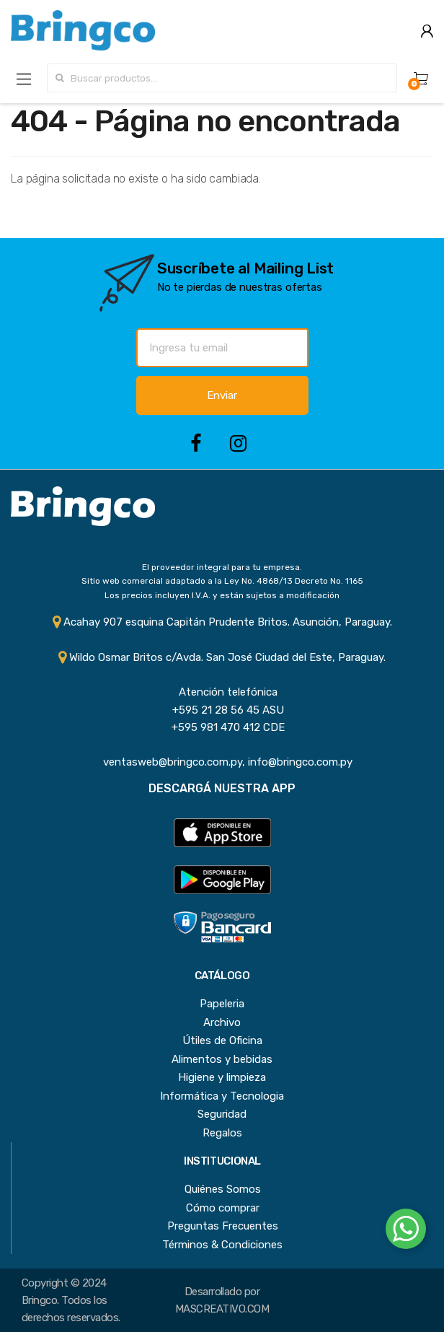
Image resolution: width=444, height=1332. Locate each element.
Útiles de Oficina (222, 1040)
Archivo (222, 1022)
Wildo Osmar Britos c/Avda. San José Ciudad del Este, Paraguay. (222, 657)
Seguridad (222, 1114)
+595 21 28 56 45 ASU (222, 710)
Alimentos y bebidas (222, 1059)
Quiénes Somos (223, 1189)
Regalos (222, 1132)
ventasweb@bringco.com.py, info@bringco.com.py (222, 761)
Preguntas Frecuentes (222, 1225)
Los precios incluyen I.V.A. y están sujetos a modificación (222, 595)
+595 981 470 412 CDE (222, 727)
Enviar (222, 395)
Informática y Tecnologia (222, 1096)
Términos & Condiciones (222, 1244)
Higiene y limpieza (222, 1077)
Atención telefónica (222, 691)
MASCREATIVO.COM (222, 1308)
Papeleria (222, 1003)
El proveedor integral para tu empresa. (222, 567)
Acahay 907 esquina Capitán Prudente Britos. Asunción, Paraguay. (222, 621)
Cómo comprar (222, 1207)
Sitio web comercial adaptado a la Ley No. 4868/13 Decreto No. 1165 (222, 581)
